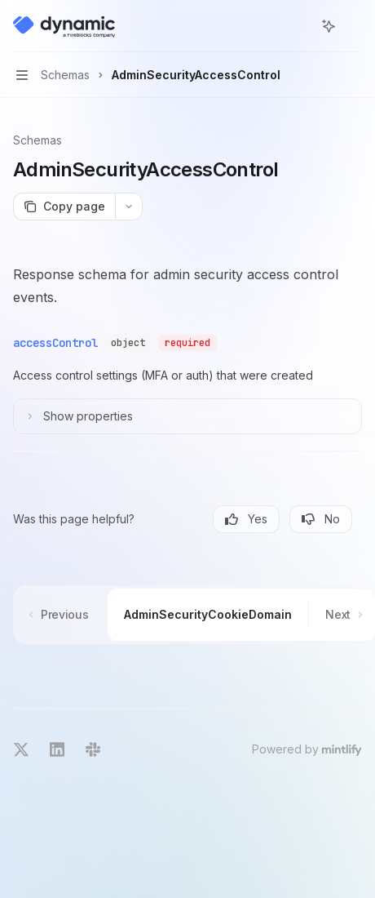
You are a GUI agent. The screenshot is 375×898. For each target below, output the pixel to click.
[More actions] (354, 26)
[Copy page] (64, 206)
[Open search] (298, 26)
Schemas (37, 140)
